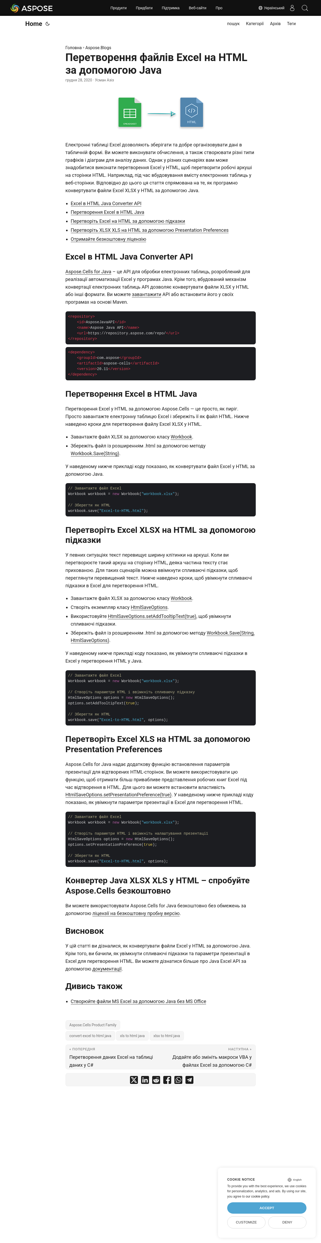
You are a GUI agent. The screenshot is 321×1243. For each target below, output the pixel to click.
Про (219, 8)
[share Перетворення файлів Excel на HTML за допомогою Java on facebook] (167, 1081)
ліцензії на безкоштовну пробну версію (136, 913)
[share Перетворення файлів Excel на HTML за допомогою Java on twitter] (134, 1081)
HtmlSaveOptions (149, 607)
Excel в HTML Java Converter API (106, 203)
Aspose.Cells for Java (88, 271)
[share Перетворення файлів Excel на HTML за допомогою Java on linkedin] (145, 1081)
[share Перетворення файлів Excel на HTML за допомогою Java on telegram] (189, 1081)
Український (270, 8)
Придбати (144, 8)
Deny (287, 1222)
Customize (246, 1222)
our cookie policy (257, 1196)
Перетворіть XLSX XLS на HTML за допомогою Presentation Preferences (150, 230)
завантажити (146, 294)
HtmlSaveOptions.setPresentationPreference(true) (119, 794)
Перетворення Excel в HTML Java (108, 212)
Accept (266, 1208)
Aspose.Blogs (98, 47)
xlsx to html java (166, 1036)
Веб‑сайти (198, 8)
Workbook (181, 437)
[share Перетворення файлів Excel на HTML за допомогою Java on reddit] (156, 1081)
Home (33, 23)
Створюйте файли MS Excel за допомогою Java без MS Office (138, 1001)
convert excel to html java (90, 1036)
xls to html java (132, 1036)
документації (107, 969)
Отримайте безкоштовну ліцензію (108, 239)
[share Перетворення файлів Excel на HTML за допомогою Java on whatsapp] (178, 1081)
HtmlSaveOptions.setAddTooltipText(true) (152, 616)
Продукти (118, 8)
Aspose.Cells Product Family (93, 1025)
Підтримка (170, 8)
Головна (74, 47)
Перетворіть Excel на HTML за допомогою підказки (128, 221)
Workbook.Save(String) (95, 453)
